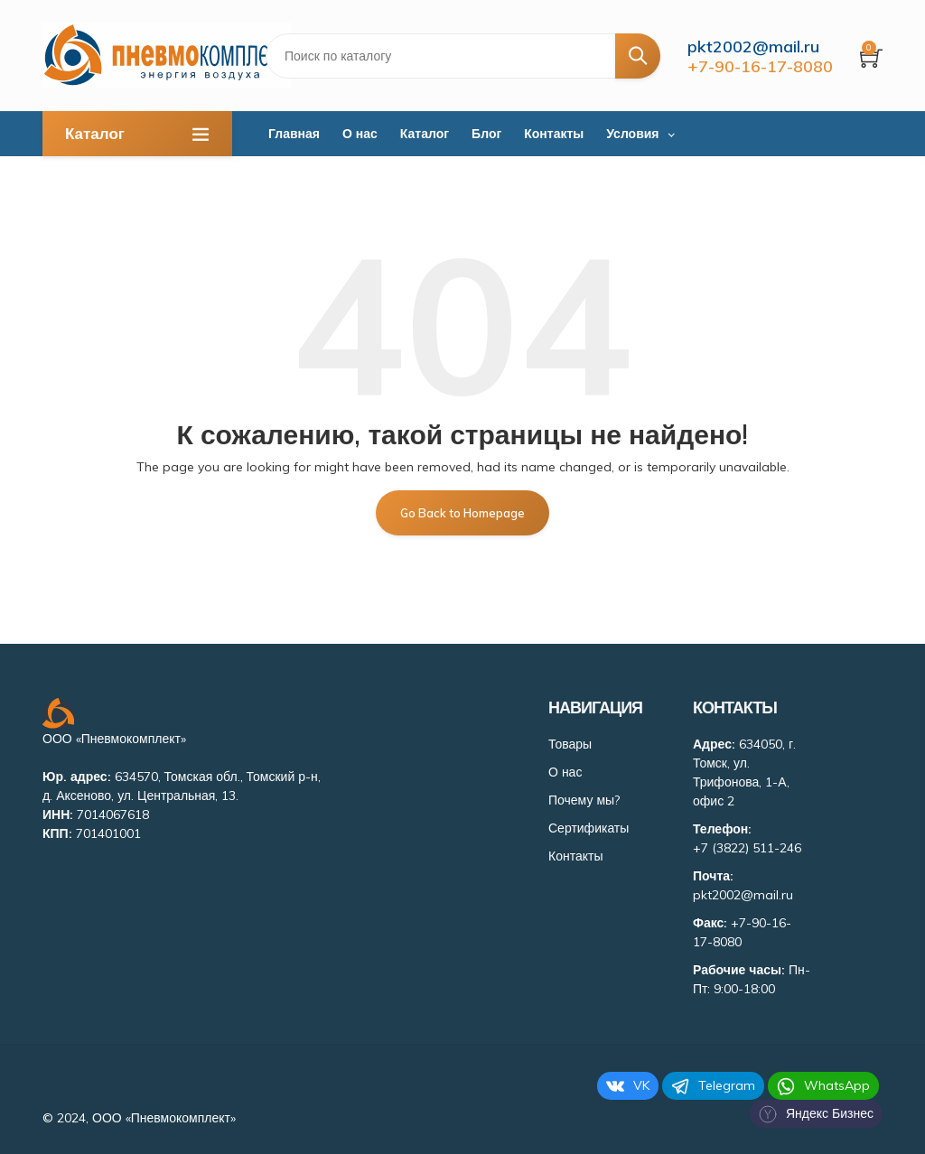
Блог (486, 134)
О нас (360, 134)
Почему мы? (584, 799)
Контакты (554, 134)
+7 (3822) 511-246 (747, 847)
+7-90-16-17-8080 (760, 66)
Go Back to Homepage (462, 512)
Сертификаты (588, 827)
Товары (570, 743)
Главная (294, 134)
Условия (632, 134)
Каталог (424, 134)
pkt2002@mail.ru (753, 46)
